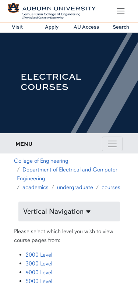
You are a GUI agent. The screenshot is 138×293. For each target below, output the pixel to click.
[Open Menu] (120, 11)
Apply (52, 26)
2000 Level (39, 254)
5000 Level (39, 281)
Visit (17, 26)
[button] (69, 211)
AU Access (86, 26)
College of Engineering (41, 160)
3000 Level (39, 263)
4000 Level (39, 272)
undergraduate (75, 187)
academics (35, 187)
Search (121, 26)
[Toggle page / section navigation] (112, 144)
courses (111, 187)
